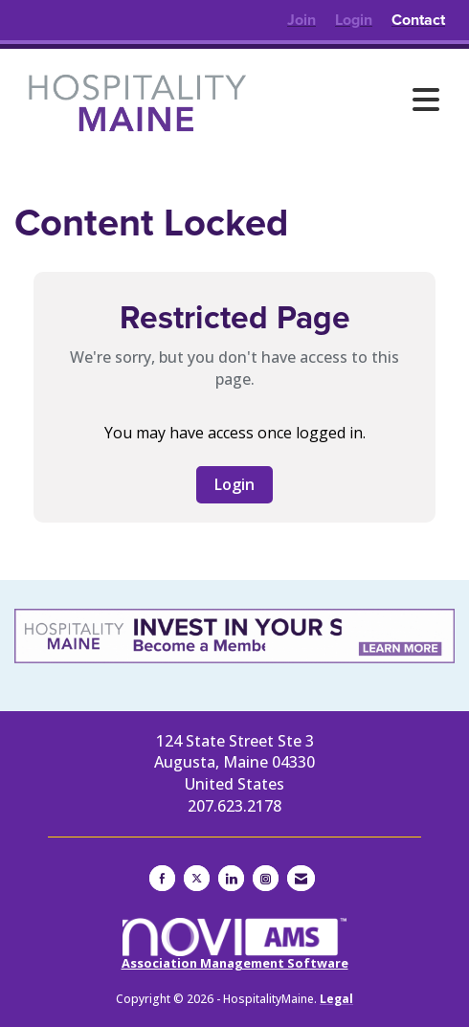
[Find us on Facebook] (162, 878)
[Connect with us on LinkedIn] (231, 878)
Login (234, 484)
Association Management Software (235, 944)
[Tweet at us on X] (197, 878)
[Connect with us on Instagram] (266, 878)
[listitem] (301, 20)
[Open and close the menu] (355, 100)
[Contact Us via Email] (301, 878)
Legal (336, 999)
